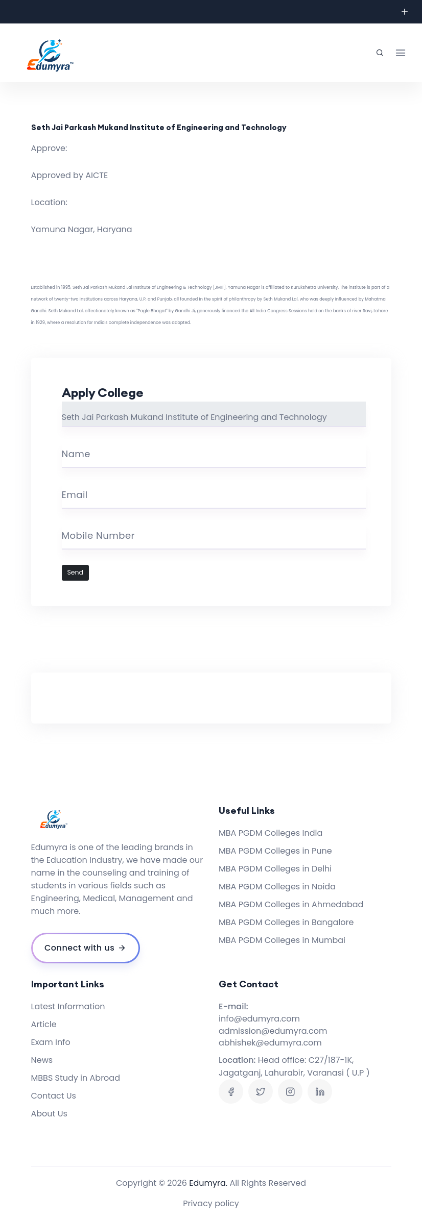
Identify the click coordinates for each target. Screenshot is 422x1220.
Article (44, 1024)
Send (75, 572)
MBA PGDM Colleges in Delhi (275, 869)
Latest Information (68, 1006)
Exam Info (51, 1042)
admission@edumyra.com (273, 1031)
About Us (49, 1113)
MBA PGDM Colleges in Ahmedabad (291, 904)
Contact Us (53, 1096)
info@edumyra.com (259, 1019)
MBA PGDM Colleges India (270, 833)
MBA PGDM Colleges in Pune (275, 851)
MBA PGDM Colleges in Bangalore (286, 922)
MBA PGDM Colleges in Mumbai (282, 940)
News (42, 1060)
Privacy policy (211, 1203)
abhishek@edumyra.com (270, 1043)
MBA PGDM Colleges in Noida (277, 886)
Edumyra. (208, 1183)
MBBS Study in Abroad (76, 1078)
